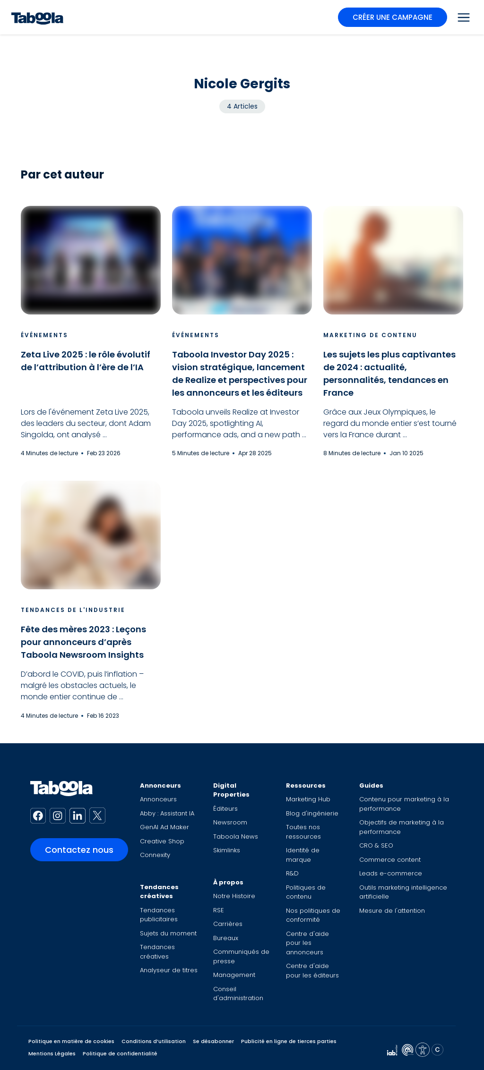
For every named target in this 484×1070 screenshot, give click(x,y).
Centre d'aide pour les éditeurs (312, 970)
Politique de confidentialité (120, 1053)
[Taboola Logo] (37, 17)
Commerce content (390, 859)
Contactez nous (79, 850)
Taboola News (235, 836)
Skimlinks (226, 850)
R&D (292, 873)
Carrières (227, 923)
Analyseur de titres (169, 970)
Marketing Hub (308, 799)
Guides (371, 785)
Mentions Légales (52, 1053)
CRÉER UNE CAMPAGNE (392, 17)
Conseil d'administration (238, 994)
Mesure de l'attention (392, 910)
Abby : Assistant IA (167, 813)
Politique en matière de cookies (71, 1041)
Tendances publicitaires (159, 915)
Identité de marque (303, 855)
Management (234, 974)
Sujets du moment (168, 933)
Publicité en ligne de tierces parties (289, 1041)
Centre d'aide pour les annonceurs (307, 943)
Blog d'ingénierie (312, 813)
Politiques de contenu (306, 892)
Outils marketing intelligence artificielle (403, 892)
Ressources (306, 785)
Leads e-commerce (390, 873)
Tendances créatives (159, 892)
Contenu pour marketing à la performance (404, 804)
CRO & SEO (376, 845)
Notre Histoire (234, 896)
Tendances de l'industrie (73, 610)
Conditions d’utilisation (153, 1041)
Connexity (155, 854)
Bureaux (225, 938)
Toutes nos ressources (303, 832)
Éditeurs (225, 808)
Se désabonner (213, 1041)
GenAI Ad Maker (164, 827)
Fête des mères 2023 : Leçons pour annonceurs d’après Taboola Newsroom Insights (83, 642)
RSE (218, 910)
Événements (44, 335)
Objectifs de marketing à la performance (401, 827)
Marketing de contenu (370, 335)
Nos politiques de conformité (313, 915)
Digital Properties (231, 790)
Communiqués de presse (241, 956)
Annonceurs (160, 785)
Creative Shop (162, 841)
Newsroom (230, 822)
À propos (228, 882)
